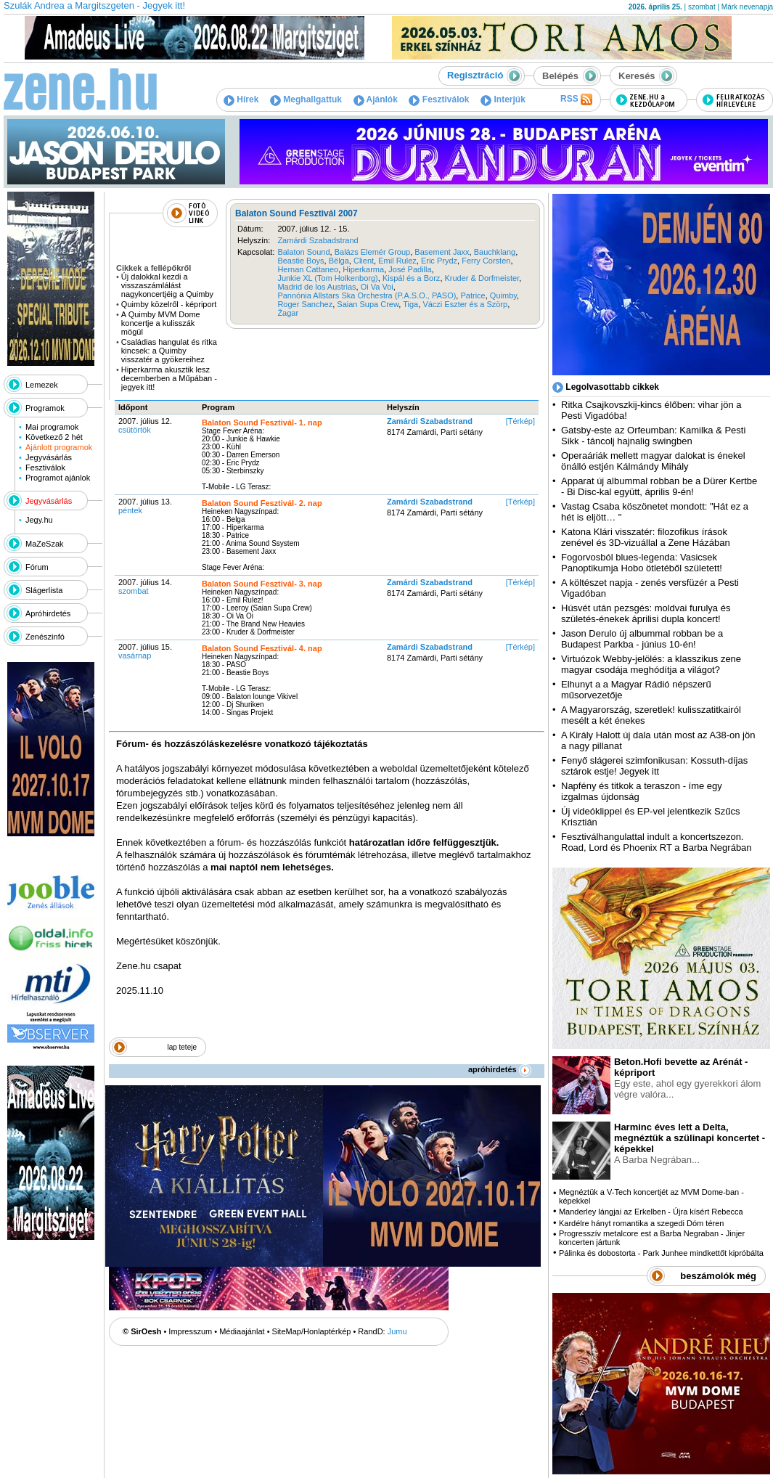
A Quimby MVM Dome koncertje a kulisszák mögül (160, 323)
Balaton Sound (303, 252)
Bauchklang (495, 252)
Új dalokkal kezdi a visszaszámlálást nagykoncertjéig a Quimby (167, 285)
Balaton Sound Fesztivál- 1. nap (262, 422)
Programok (45, 408)
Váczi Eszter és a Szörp (464, 304)
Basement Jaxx (441, 252)
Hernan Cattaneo (307, 269)
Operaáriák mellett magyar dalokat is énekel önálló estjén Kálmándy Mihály (653, 461)
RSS (576, 99)
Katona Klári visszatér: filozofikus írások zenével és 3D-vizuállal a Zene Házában (645, 537)
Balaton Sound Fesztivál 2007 (296, 213)
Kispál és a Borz (411, 278)
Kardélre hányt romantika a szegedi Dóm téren (641, 1223)
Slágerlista (43, 590)
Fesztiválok (439, 99)
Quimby (503, 295)
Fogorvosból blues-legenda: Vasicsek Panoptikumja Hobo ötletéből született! (641, 562)
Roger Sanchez (304, 304)
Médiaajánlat (241, 1331)
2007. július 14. (145, 586)
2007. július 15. (145, 651)
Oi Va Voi (377, 286)
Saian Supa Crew (367, 304)
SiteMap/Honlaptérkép (311, 1331)
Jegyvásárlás (48, 457)
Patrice (472, 295)
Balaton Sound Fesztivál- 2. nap (262, 503)
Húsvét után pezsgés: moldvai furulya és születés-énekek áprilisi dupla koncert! (645, 613)
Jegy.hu (39, 519)
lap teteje (182, 1047)
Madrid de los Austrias (316, 286)
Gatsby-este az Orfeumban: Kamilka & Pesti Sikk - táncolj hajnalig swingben (653, 435)
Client (363, 260)
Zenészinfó (45, 636)
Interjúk (502, 99)
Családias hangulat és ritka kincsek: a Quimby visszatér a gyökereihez (169, 351)
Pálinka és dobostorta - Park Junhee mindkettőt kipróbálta (661, 1253)
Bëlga (339, 260)
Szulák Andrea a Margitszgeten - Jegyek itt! (94, 5)
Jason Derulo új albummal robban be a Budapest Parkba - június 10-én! (642, 639)
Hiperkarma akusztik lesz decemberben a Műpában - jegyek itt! (169, 378)
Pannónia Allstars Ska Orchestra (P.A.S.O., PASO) (366, 295)
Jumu (397, 1331)
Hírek (241, 99)
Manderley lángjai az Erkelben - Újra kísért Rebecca (651, 1211)
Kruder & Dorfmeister (482, 278)
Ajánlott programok (58, 447)
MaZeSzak (44, 543)
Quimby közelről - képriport (168, 304)
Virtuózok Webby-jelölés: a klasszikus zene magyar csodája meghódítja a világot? (651, 664)
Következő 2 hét (54, 437)
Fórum (37, 567)
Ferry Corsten (486, 260)
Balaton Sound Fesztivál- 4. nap (262, 648)
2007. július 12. (145, 425)
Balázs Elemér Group (373, 252)
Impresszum (190, 1331)
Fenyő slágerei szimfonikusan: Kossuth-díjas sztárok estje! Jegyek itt (654, 766)
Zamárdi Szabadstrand (317, 240)
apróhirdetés (499, 1069)
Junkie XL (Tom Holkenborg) (327, 278)
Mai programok (51, 426)
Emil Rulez (397, 260)
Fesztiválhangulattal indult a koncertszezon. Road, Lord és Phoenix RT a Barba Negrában (656, 842)
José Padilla (409, 269)
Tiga (410, 304)
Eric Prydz (439, 260)
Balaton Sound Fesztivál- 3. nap (262, 583)
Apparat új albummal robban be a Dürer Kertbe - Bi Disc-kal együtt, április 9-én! (659, 486)
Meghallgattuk (306, 99)
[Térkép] (520, 421)
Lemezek (41, 384)
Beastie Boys (300, 260)
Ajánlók (375, 99)
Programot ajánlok (57, 477)
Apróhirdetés (47, 613)
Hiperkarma (363, 269)
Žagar (287, 313)
